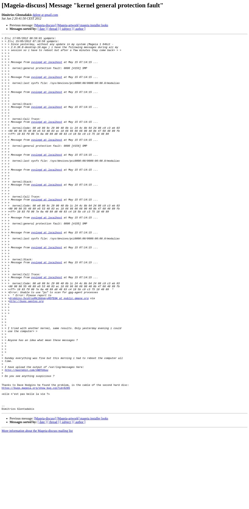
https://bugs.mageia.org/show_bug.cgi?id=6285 (36, 458)
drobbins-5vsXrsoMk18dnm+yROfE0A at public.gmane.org (49, 351)
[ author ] (79, 28)
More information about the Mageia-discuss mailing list (37, 505)
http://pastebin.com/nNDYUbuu (26, 437)
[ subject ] (66, 28)
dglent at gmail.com (45, 15)
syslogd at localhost (46, 67)
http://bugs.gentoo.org (26, 354)
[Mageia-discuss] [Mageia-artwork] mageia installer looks (71, 25)
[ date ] (42, 28)
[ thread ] (53, 28)
